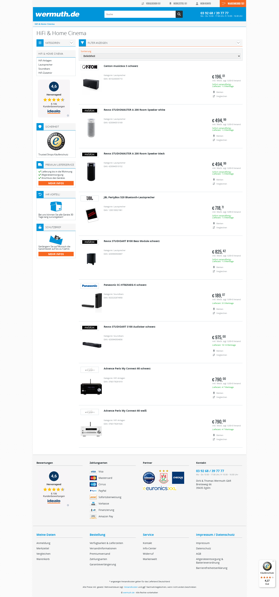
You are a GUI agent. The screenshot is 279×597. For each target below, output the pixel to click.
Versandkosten (131, 587)
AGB (198, 553)
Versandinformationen (103, 548)
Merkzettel (42, 548)
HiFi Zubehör (45, 73)
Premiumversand (100, 553)
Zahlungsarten (98, 559)
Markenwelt (150, 559)
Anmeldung (43, 543)
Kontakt (147, 543)
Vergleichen (43, 553)
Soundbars (44, 69)
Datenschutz (203, 548)
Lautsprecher (45, 65)
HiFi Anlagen (45, 60)
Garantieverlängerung (103, 564)
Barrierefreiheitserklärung (211, 568)
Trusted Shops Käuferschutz (53, 154)
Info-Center (149, 548)
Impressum (203, 543)
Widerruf (148, 553)
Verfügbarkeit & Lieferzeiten (106, 543)
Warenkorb (43, 559)
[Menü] (273, 562)
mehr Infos (56, 183)
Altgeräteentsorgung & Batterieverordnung (209, 560)
